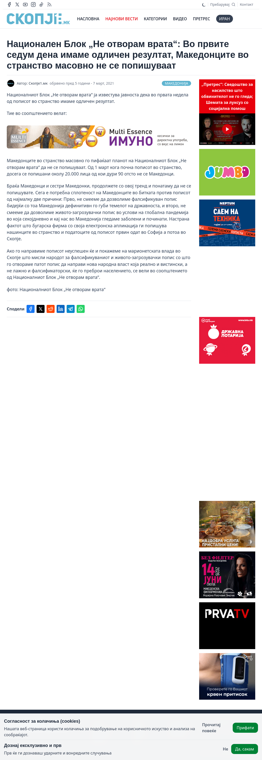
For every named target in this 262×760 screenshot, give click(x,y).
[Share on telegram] (71, 309)
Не (225, 749)
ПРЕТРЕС (201, 19)
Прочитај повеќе (211, 727)
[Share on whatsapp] (81, 309)
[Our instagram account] (33, 4)
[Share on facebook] (31, 309)
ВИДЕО (180, 19)
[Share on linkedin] (61, 309)
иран (224, 19)
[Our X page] (17, 4)
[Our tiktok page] (41, 4)
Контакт (246, 4)
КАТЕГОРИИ (155, 19)
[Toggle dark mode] (204, 5)
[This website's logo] (38, 18)
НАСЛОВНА (88, 19)
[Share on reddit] (51, 309)
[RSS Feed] (49, 4)
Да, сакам (244, 749)
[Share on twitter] (41, 309)
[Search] (222, 4)
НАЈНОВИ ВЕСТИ (121, 19)
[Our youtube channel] (25, 4)
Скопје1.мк (38, 83)
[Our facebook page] (9, 4)
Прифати (245, 727)
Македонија (176, 83)
